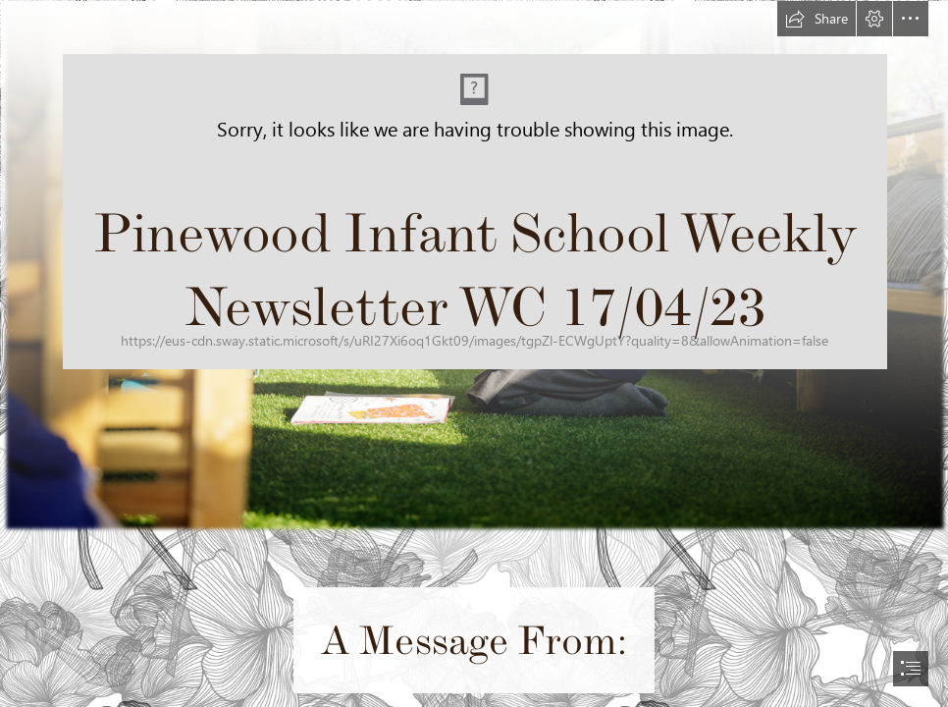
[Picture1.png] (474, 266)
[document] (474, 353)
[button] (816, 18)
